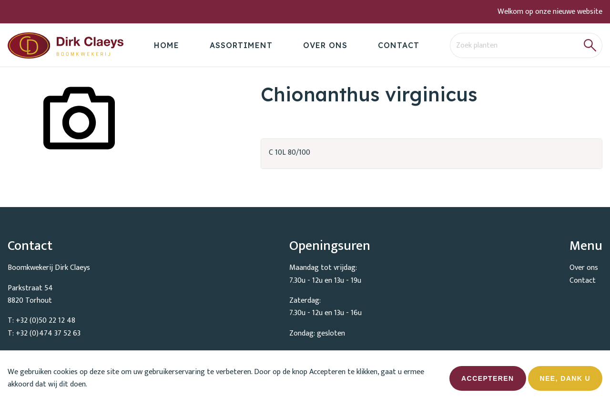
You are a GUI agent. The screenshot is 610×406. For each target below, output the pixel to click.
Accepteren (487, 382)
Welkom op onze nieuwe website (550, 11)
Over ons (325, 45)
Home (166, 45)
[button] (590, 45)
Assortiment (241, 45)
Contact (398, 45)
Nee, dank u (565, 382)
